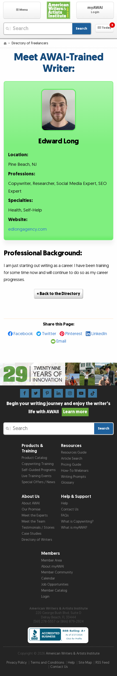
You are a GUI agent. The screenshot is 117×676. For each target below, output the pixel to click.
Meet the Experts (35, 515)
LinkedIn (99, 334)
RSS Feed (102, 662)
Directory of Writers (37, 539)
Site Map (85, 662)
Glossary (67, 482)
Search (81, 28)
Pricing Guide (71, 464)
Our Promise (31, 509)
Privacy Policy (17, 662)
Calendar (48, 578)
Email (61, 341)
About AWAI (31, 503)
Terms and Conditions (47, 662)
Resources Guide (73, 452)
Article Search (71, 458)
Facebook (23, 334)
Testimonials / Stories (38, 527)
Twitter (49, 334)
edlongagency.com (27, 229)
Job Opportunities (54, 584)
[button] (22, 10)
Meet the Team (33, 521)
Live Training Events (36, 476)
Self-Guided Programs (38, 470)
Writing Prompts (73, 477)
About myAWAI (52, 566)
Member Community (57, 572)
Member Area (51, 560)
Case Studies (31, 533)
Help (64, 503)
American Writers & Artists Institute (73, 653)
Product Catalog (34, 458)
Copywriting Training (38, 464)
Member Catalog (54, 590)
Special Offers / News (38, 482)
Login (45, 596)
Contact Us (69, 509)
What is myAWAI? (74, 527)
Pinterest (73, 334)
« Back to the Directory (58, 293)
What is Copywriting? (77, 521)
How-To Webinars (74, 470)
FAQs (65, 515)
